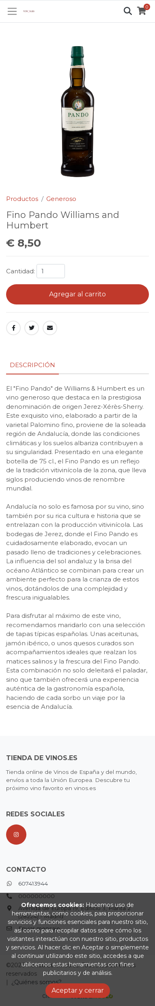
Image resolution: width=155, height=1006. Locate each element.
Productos (22, 199)
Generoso (61, 199)
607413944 (33, 883)
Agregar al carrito (77, 294)
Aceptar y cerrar (78, 990)
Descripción (32, 365)
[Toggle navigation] (12, 11)
